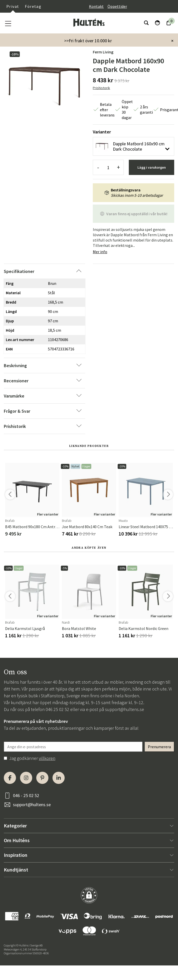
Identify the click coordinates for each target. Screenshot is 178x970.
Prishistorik (101, 88)
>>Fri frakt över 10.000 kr (88, 41)
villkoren (47, 758)
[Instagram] (26, 778)
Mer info (100, 251)
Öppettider (117, 6)
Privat (12, 6)
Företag (33, 6)
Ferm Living (103, 51)
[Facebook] (10, 778)
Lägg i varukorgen (151, 167)
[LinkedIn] (58, 778)
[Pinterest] (42, 778)
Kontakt (96, 6)
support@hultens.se (124, 709)
